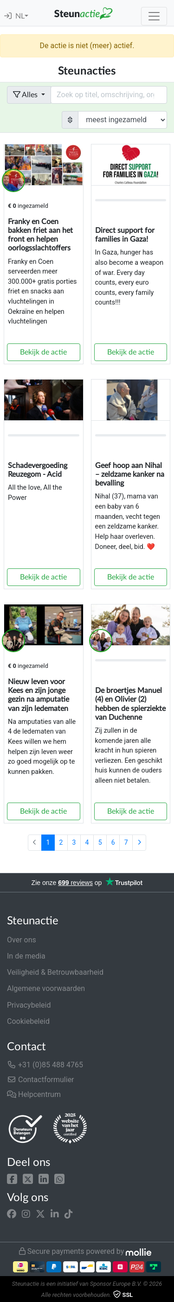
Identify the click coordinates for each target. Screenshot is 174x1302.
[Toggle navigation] (154, 16)
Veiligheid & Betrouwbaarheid (55, 972)
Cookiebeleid (28, 1021)
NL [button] (20, 16)
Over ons (21, 939)
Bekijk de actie (43, 352)
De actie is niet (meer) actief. (86, 45)
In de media (26, 956)
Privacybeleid (29, 1005)
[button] (12, 1178)
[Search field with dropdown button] (109, 95)
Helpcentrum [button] (34, 1094)
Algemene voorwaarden (46, 988)
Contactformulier (40, 1079)
